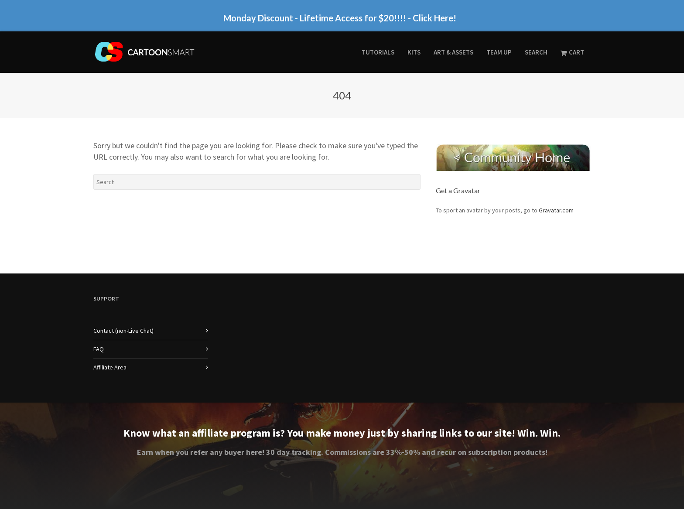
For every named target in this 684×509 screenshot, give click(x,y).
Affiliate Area (110, 367)
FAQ (98, 349)
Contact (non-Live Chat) (123, 331)
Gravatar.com (556, 210)
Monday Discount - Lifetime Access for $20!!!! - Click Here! (339, 18)
